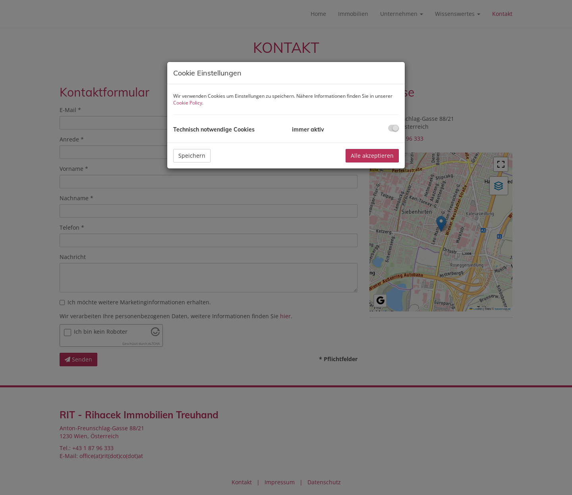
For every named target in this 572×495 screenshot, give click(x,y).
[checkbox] (393, 128)
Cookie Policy (187, 102)
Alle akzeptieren (372, 155)
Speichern (191, 155)
